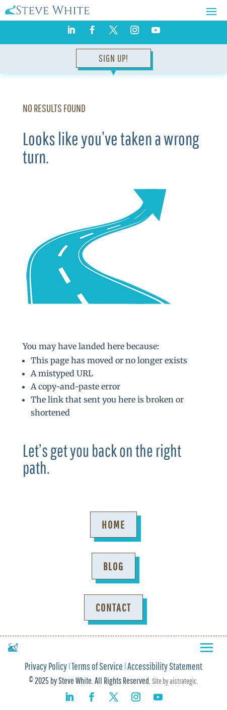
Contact (113, 607)
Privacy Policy (46, 667)
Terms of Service (97, 667)
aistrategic (183, 680)
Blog (113, 566)
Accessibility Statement (164, 667)
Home (113, 524)
